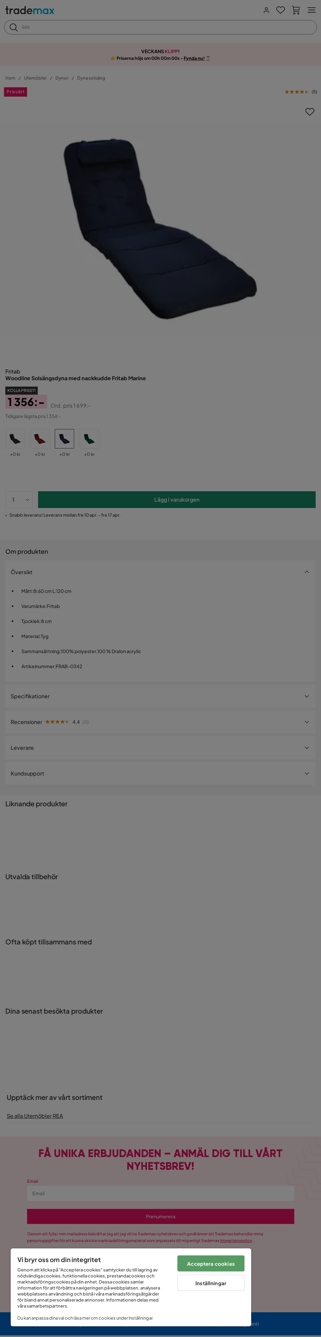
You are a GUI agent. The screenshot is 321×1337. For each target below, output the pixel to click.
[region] (131, 1287)
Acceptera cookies (211, 1263)
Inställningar (210, 1283)
